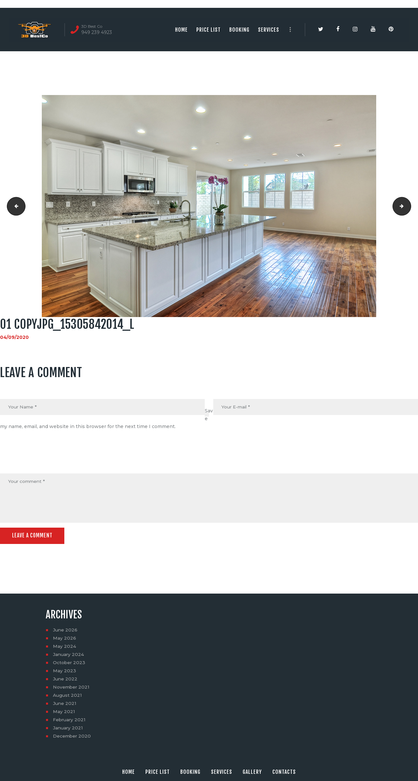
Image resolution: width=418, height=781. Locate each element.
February (70, 721)
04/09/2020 (14, 337)
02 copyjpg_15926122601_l (408, 206)
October (69, 663)
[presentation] (49, 457)
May (64, 639)
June (65, 631)
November (71, 688)
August (67, 696)
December (72, 737)
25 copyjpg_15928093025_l (14, 206)
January (69, 655)
